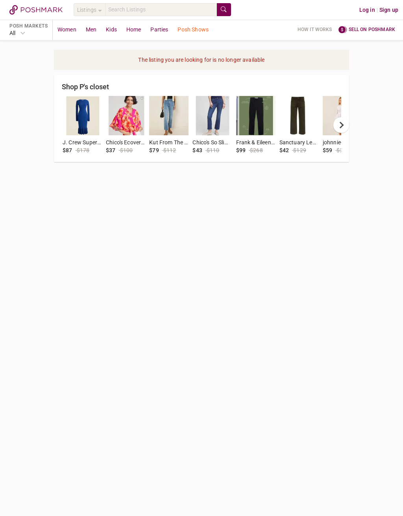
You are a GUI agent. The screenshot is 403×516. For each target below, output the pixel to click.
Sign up (388, 10)
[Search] (161, 9)
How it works (315, 29)
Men (91, 29)
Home (133, 29)
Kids (111, 29)
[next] (341, 125)
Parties (159, 29)
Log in (367, 10)
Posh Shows (193, 29)
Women (66, 29)
